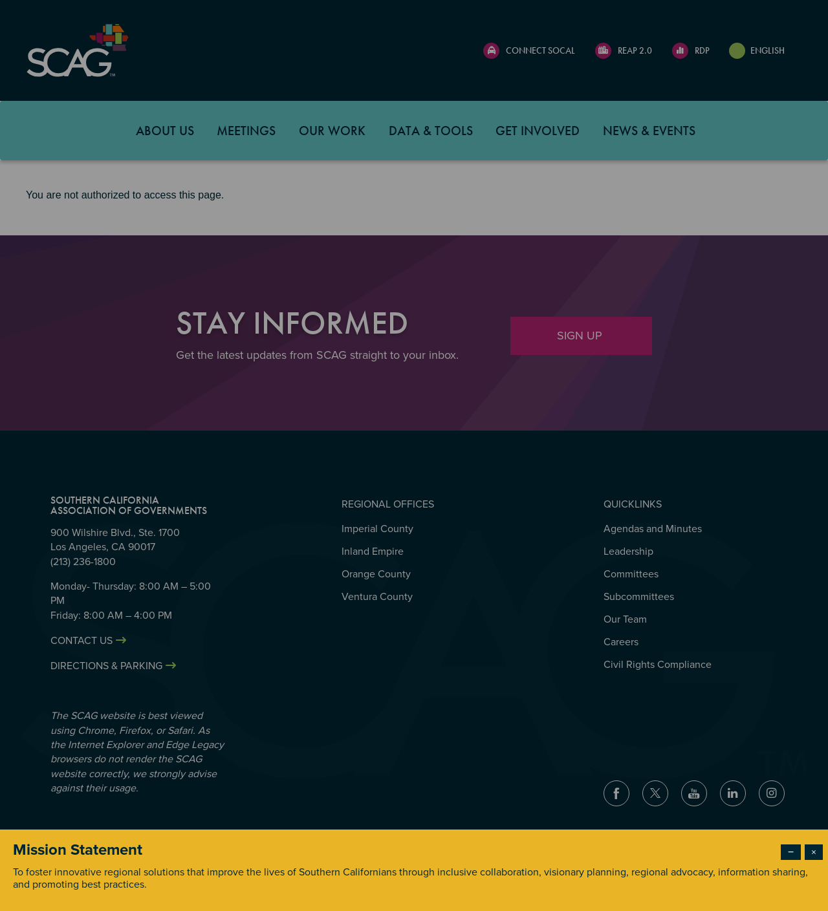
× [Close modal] (813, 852)
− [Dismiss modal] (791, 852)
